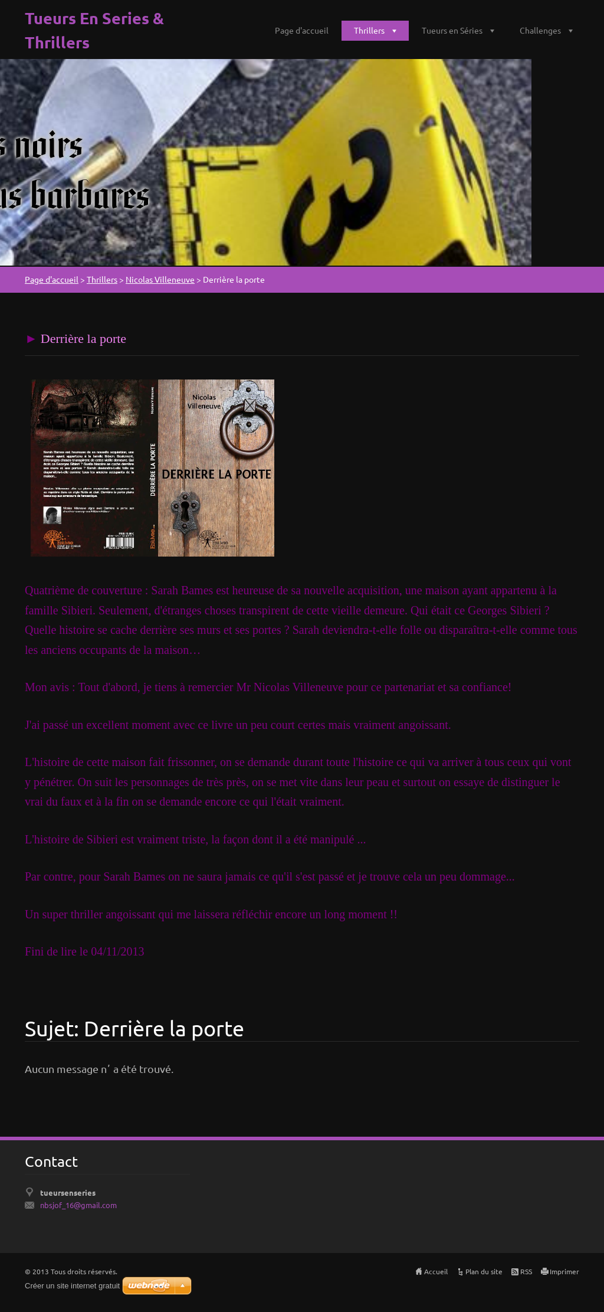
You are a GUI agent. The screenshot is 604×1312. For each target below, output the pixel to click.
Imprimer (564, 1271)
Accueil (436, 1271)
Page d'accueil (302, 30)
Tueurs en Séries (452, 30)
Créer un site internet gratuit (72, 1285)
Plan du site (484, 1271)
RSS (526, 1271)
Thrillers (369, 30)
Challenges (540, 30)
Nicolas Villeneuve (160, 279)
